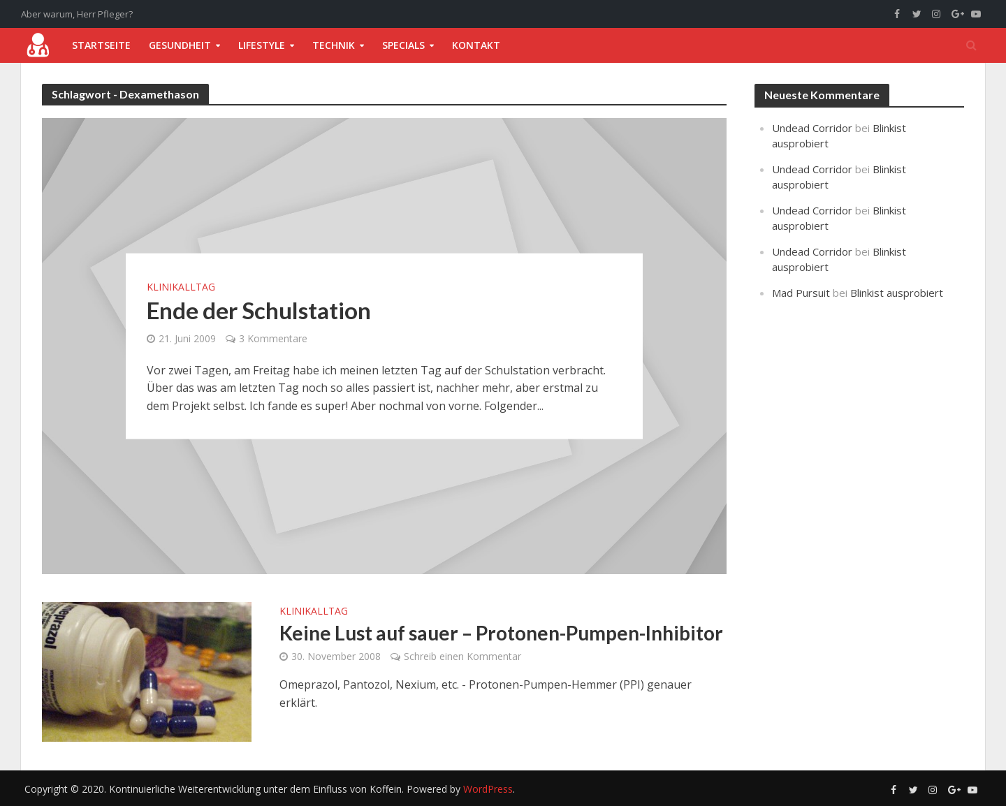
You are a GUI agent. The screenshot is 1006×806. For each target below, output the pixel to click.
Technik (333, 45)
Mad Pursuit (801, 293)
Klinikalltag (181, 286)
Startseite (101, 45)
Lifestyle (261, 45)
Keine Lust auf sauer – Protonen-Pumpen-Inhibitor (501, 633)
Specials (403, 45)
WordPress (488, 789)
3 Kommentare (273, 337)
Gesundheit (180, 45)
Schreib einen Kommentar (462, 656)
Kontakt (476, 45)
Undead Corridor (812, 128)
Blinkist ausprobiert (896, 293)
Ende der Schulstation (259, 309)
